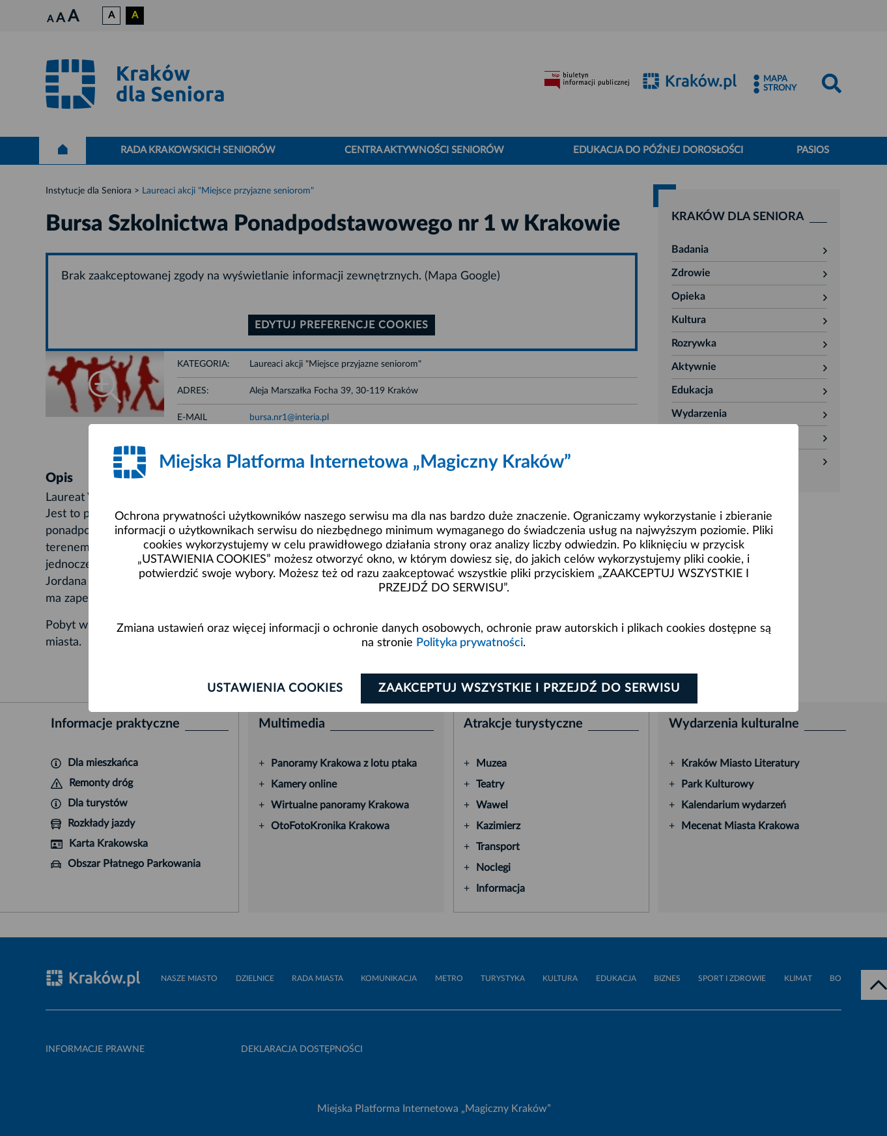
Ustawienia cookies (275, 688)
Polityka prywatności (469, 643)
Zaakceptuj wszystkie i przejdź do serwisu (529, 688)
